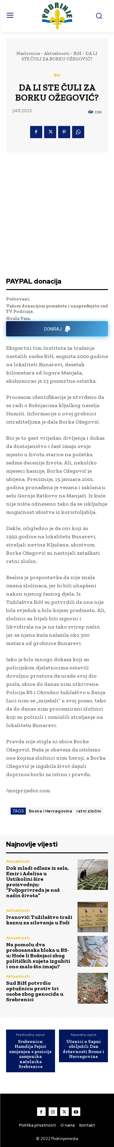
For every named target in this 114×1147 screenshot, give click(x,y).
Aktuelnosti (57, 53)
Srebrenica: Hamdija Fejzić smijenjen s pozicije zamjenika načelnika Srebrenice (30, 1054)
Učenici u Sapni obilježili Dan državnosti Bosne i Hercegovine (83, 1049)
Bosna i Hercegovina (50, 811)
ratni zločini (88, 811)
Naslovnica (28, 53)
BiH (77, 53)
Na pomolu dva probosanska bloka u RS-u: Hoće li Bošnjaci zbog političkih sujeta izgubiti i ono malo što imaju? (38, 955)
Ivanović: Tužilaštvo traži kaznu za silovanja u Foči (39, 920)
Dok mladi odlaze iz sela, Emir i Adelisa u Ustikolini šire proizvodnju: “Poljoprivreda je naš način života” (37, 882)
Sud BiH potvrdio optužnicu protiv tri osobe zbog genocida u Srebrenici (35, 991)
